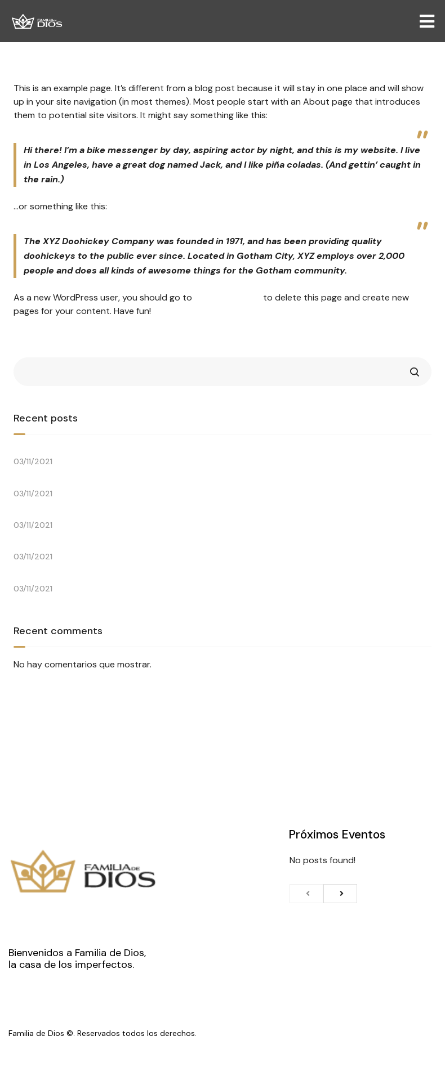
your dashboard (227, 297)
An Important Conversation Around (90, 482)
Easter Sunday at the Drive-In (77, 545)
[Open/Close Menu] (427, 21)
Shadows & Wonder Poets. (70, 514)
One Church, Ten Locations (72, 577)
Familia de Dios (36, 1033)
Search (414, 371)
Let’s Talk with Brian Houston (75, 450)
